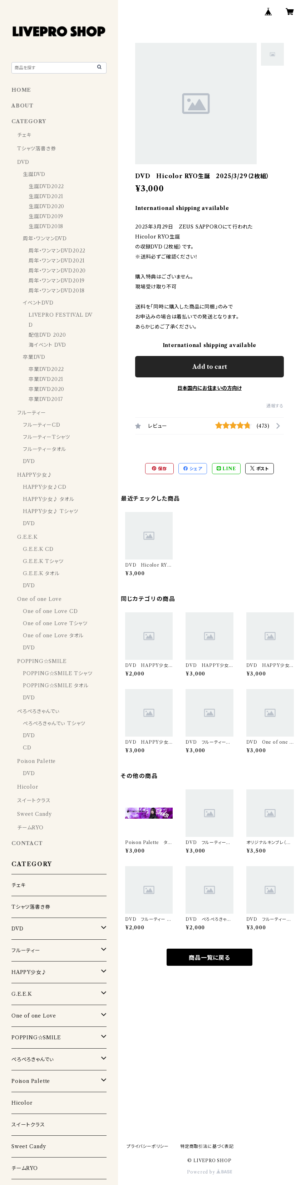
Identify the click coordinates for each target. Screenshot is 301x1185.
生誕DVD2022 (46, 186)
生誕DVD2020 (46, 206)
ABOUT (22, 105)
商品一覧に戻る (209, 957)
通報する (275, 405)
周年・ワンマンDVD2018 (57, 290)
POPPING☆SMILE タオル (56, 685)
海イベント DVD (47, 345)
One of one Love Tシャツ (55, 623)
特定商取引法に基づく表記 (207, 1146)
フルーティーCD (41, 425)
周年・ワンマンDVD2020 (57, 270)
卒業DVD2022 (46, 369)
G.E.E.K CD (38, 549)
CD (27, 747)
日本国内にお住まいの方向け (209, 388)
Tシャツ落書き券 (36, 148)
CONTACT (27, 843)
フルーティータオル (44, 449)
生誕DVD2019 (46, 216)
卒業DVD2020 (46, 389)
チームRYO (30, 827)
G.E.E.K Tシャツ (43, 561)
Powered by (209, 1172)
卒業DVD (34, 357)
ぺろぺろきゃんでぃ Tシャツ (54, 723)
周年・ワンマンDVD (45, 238)
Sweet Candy (34, 814)
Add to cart (209, 366)
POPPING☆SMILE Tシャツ (57, 673)
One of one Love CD (50, 611)
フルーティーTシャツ (46, 437)
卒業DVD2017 (46, 399)
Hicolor (27, 787)
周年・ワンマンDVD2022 (57, 250)
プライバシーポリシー (148, 1146)
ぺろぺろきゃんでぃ (38, 711)
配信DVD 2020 (47, 335)
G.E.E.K (27, 537)
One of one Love (39, 599)
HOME (21, 90)
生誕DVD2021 (46, 196)
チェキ (24, 135)
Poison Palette (36, 761)
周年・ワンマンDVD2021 (57, 260)
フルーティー (31, 413)
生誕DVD (34, 174)
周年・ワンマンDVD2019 (57, 280)
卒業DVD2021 (46, 379)
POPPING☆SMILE (41, 661)
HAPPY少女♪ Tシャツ (50, 511)
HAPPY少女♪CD (44, 487)
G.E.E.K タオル (41, 573)
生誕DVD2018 (46, 226)
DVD (23, 162)
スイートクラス (34, 800)
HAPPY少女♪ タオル (48, 499)
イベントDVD (38, 303)
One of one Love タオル (53, 635)
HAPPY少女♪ (34, 475)
